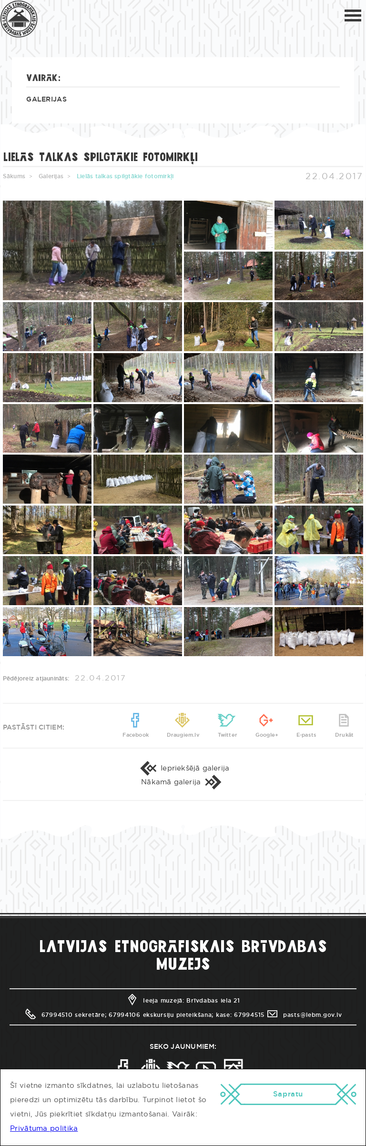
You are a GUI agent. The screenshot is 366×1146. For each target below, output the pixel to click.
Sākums (14, 176)
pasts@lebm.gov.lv (304, 1032)
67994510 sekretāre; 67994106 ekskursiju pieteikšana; (119, 1032)
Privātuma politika (44, 1128)
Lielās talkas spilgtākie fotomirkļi (125, 176)
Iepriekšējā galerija (183, 777)
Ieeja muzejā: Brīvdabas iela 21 (183, 1017)
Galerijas (46, 99)
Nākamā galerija (183, 796)
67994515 (249, 1032)
